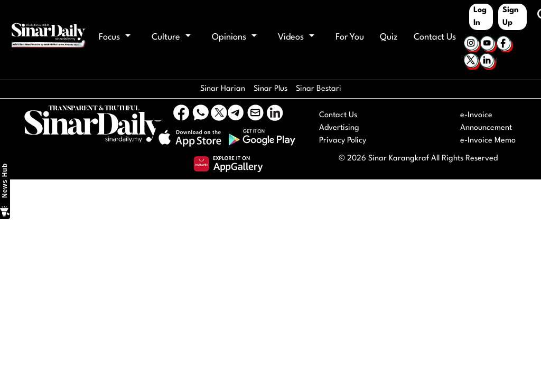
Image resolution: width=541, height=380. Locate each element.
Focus (114, 37)
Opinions (234, 37)
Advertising (339, 128)
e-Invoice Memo (488, 141)
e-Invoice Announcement (486, 121)
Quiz (389, 37)
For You (349, 37)
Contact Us (435, 37)
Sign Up (510, 16)
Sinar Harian (222, 89)
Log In (480, 16)
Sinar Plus (270, 89)
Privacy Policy (342, 141)
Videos (296, 37)
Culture (171, 37)
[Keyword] (532, 15)
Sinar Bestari (318, 89)
